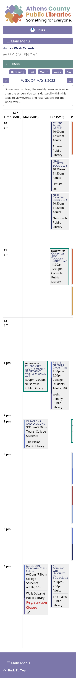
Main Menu (18, 41)
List (32, 72)
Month (44, 72)
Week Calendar (25, 48)
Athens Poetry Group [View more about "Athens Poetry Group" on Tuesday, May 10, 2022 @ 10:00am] (57, 125)
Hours (43, 30)
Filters (15, 64)
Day (69, 72)
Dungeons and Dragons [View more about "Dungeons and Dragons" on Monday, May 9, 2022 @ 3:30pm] (35, 422)
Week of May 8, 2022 (38, 80)
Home (7, 48)
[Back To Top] (38, 670)
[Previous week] (6, 80)
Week (57, 72)
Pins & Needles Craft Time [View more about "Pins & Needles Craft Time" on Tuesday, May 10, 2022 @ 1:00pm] (60, 365)
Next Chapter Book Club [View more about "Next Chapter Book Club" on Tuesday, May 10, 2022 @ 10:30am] (60, 163)
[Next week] (70, 80)
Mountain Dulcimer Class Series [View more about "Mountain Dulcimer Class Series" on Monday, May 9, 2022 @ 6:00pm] (36, 568)
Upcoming (17, 72)
